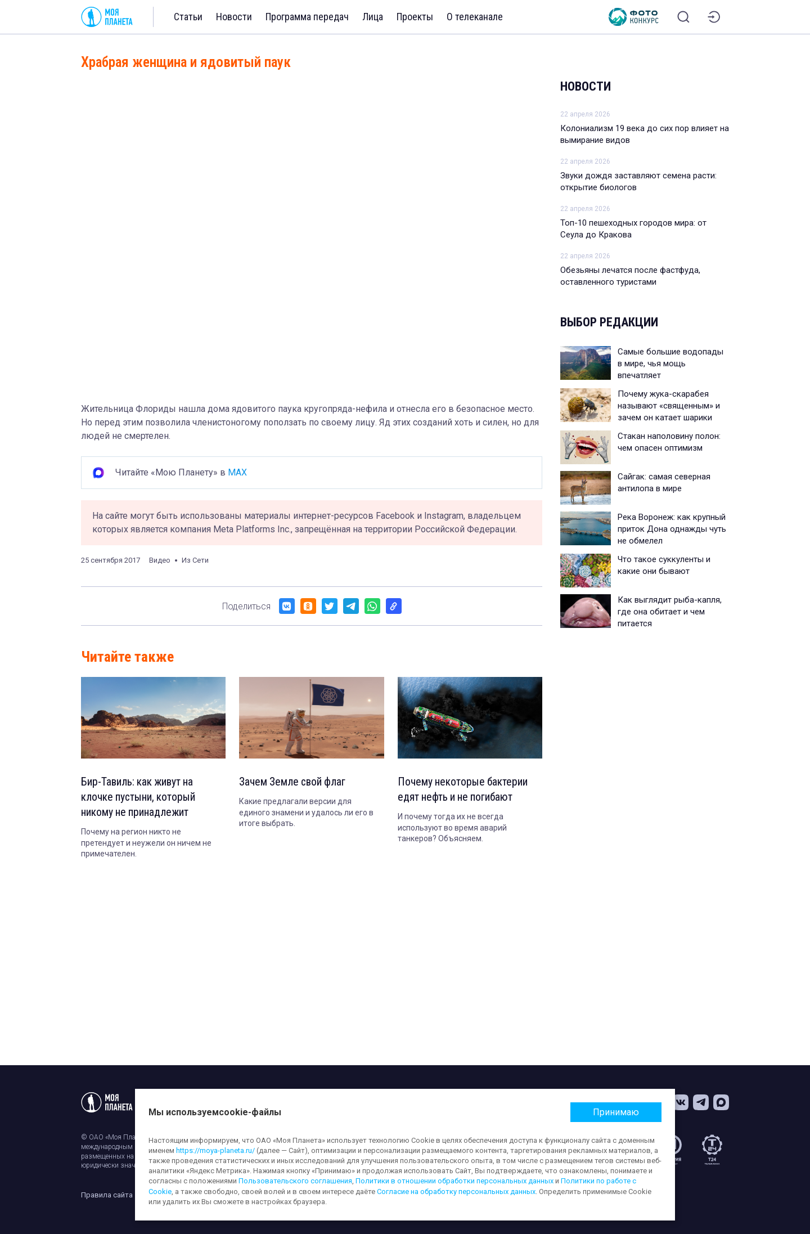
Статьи (188, 17)
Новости (234, 17)
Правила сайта (107, 1195)
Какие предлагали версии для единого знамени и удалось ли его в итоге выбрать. (306, 812)
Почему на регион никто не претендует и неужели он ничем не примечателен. (146, 844)
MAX (237, 472)
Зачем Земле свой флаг (293, 782)
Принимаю (616, 1112)
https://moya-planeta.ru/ (215, 1150)
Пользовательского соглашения (295, 1181)
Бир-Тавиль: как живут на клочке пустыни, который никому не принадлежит (139, 797)
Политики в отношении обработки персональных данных (455, 1181)
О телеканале (475, 17)
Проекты (415, 17)
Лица (372, 17)
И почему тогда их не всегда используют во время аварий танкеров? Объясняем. (452, 828)
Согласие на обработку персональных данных (456, 1191)
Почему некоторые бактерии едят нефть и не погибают (464, 790)
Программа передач (307, 17)
